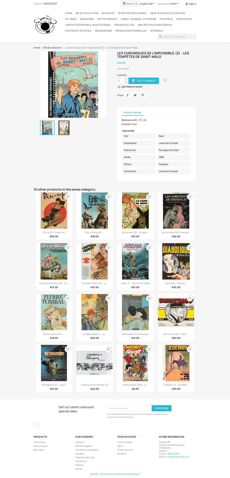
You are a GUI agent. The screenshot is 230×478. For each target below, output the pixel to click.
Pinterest (143, 95)
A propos (79, 453)
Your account (126, 436)
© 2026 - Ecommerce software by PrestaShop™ (115, 474)
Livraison (79, 442)
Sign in (120, 446)
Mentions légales (84, 446)
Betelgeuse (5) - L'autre (54, 384)
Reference (128, 120)
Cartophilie (184, 19)
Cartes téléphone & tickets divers (88, 25)
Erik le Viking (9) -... (94, 232)
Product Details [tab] (132, 112)
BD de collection (87, 13)
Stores (78, 468)
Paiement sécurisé (84, 457)
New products (41, 446)
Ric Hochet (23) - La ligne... (135, 232)
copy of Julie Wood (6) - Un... (54, 283)
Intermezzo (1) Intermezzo (135, 334)
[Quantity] (120, 81)
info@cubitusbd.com (178, 456)
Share (128, 95)
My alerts (121, 453)
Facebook (37, 424)
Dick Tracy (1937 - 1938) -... (176, 334)
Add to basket (144, 81)
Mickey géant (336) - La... (135, 384)
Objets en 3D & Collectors (167, 13)
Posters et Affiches (78, 30)
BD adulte (108, 13)
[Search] (177, 37)
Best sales (39, 449)
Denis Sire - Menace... (176, 283)
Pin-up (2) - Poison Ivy (54, 232)
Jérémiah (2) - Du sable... (176, 384)
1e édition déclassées (132, 13)
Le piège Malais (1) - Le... (95, 334)
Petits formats (107, 19)
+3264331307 (49, 3)
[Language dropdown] (147, 4)
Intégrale (156, 30)
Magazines (87, 19)
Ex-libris (71, 19)
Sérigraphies (103, 30)
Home (68, 13)
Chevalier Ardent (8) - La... (95, 283)
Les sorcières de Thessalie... (176, 232)
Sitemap (79, 465)
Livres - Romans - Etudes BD (139, 19)
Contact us (81, 461)
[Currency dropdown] (174, 4)
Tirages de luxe (124, 25)
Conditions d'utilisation (87, 449)
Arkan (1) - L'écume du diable (135, 283)
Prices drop (39, 442)
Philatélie (166, 19)
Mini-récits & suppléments (155, 25)
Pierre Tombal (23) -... (54, 334)
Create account (125, 449)
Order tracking (124, 442)
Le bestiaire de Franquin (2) (94, 384)
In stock (126, 124)
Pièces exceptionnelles (131, 30)
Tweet (135, 95)
